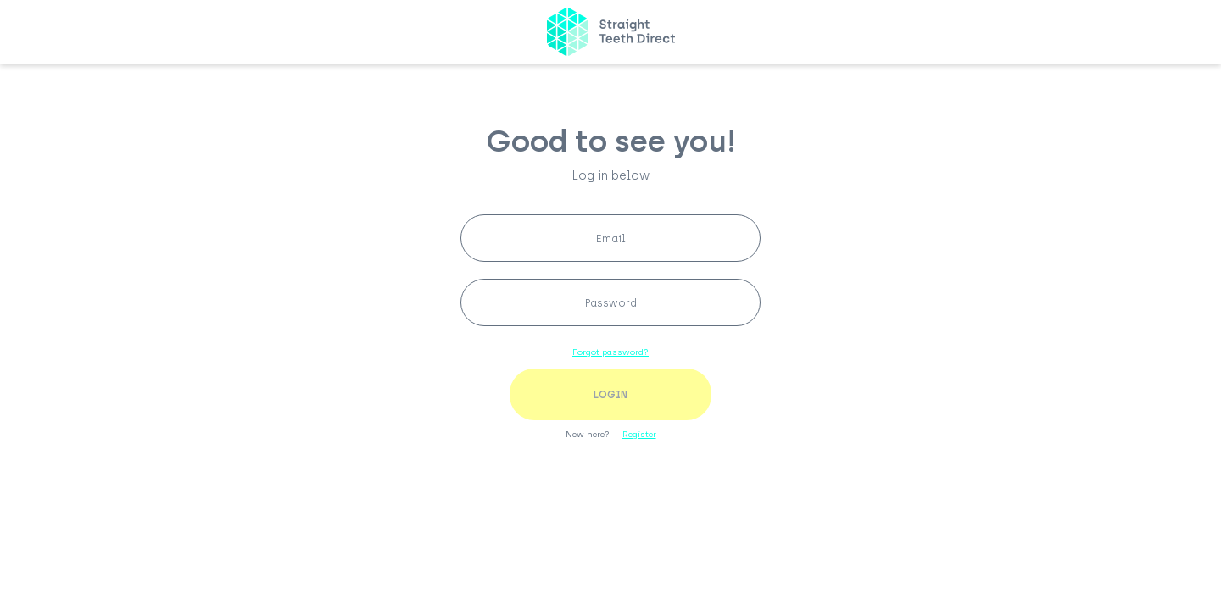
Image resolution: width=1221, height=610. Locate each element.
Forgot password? (610, 352)
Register (639, 434)
